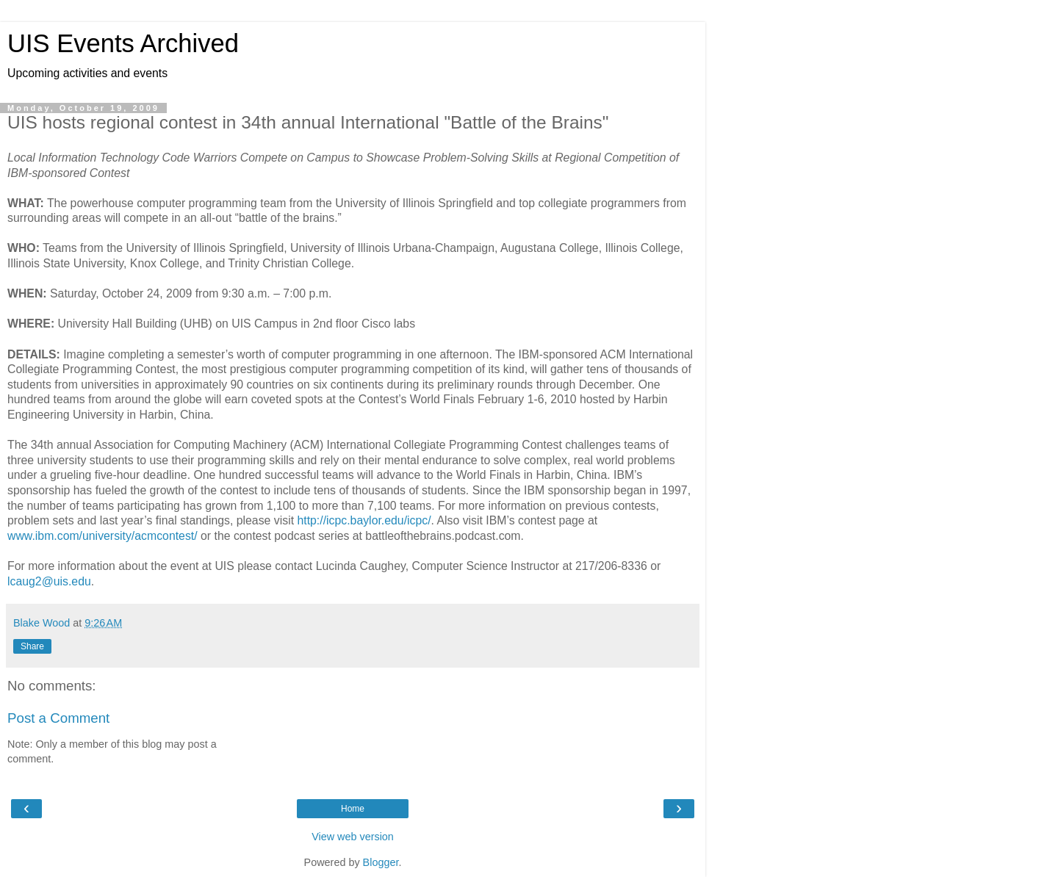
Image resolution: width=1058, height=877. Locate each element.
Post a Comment (58, 718)
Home (352, 809)
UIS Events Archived (123, 43)
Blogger (381, 862)
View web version (353, 836)
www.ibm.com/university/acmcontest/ (102, 536)
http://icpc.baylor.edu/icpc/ (364, 520)
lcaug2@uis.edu (49, 581)
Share (32, 646)
